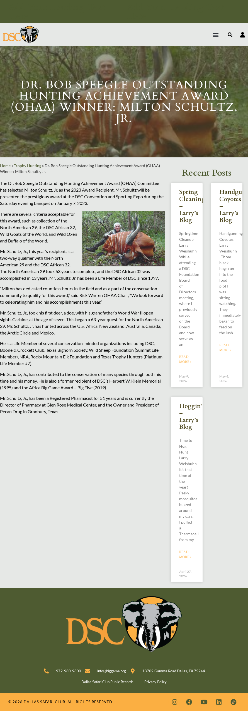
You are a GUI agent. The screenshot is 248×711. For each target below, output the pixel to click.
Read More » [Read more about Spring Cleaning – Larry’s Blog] (185, 359)
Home (5, 165)
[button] (215, 34)
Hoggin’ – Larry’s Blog (191, 416)
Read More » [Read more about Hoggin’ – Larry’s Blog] (185, 554)
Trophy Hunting (27, 165)
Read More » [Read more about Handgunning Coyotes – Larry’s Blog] (225, 347)
